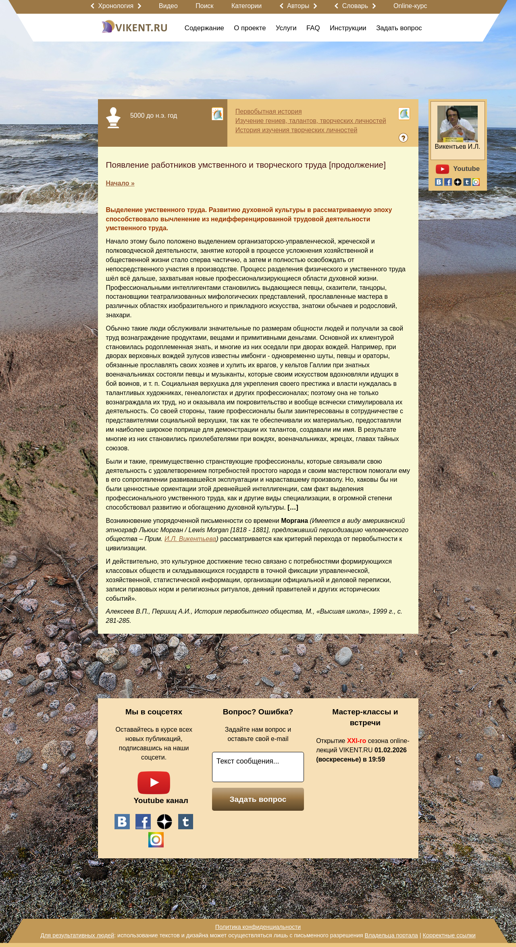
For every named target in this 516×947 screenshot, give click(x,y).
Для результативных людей (77, 935)
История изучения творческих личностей (296, 130)
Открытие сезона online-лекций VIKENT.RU (362, 750)
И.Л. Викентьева (190, 538)
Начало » (120, 183)
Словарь (355, 5)
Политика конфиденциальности (258, 927)
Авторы (298, 5)
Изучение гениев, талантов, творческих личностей (310, 120)
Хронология (115, 5)
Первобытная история (268, 111)
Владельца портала (391, 935)
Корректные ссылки (449, 935)
